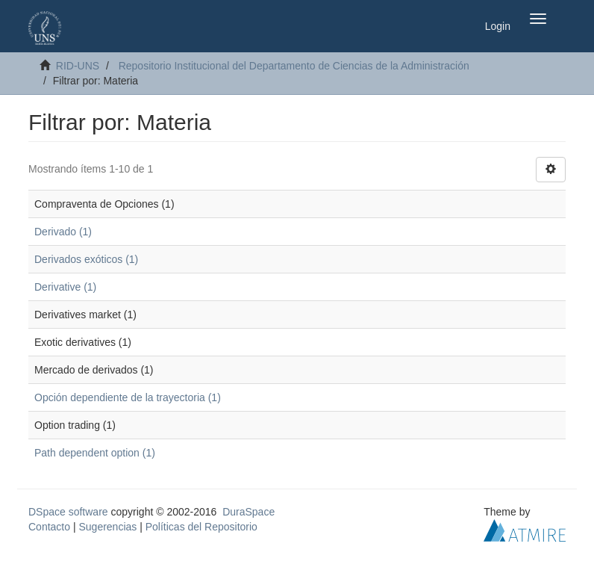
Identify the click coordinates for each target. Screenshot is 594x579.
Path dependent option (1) (94, 453)
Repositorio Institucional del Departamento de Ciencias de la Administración (294, 66)
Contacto (49, 527)
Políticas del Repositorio (201, 527)
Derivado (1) (63, 232)
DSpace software (68, 512)
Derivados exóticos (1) (86, 259)
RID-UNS (77, 66)
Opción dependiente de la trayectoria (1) (127, 397)
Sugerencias (107, 527)
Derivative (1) (65, 287)
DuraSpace (248, 512)
